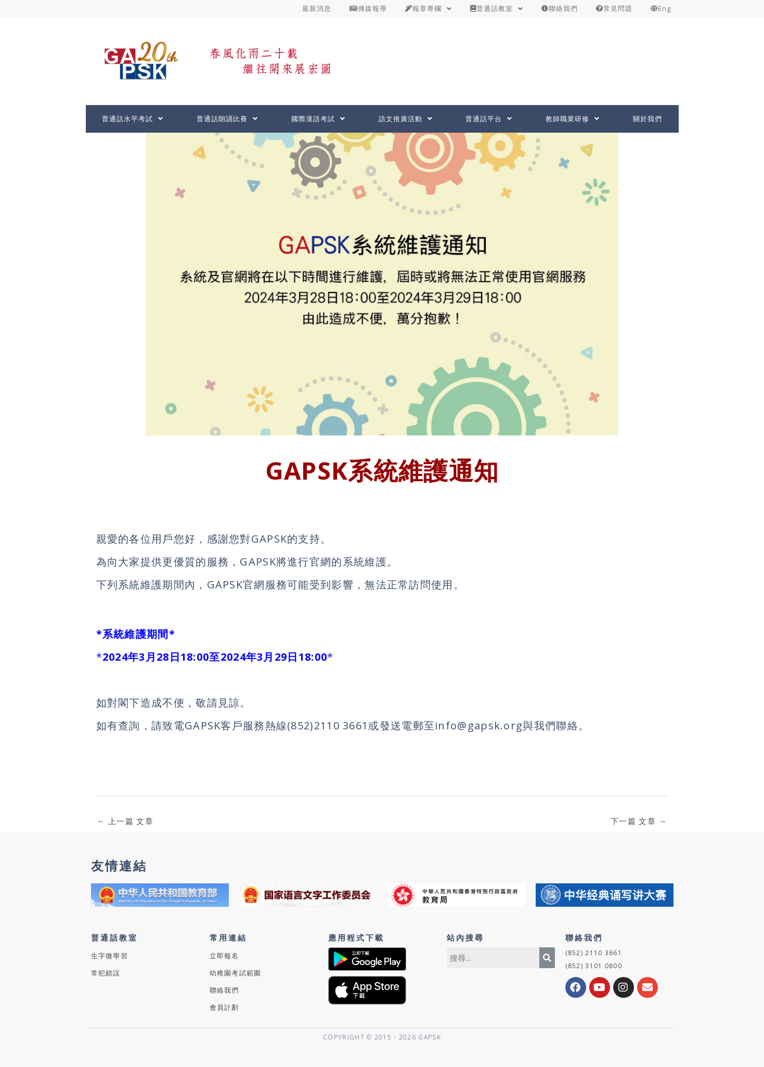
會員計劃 (224, 1007)
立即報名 (224, 955)
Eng (661, 8)
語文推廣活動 (406, 118)
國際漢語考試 (318, 118)
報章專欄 (428, 8)
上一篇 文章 (125, 821)
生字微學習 (109, 955)
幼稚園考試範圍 (236, 973)
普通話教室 (496, 8)
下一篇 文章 (639, 821)
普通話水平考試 (132, 118)
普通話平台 (488, 118)
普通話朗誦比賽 (227, 118)
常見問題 (614, 8)
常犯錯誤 (106, 973)
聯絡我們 (559, 8)
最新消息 (316, 8)
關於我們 (647, 118)
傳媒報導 (368, 8)
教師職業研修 (573, 118)
